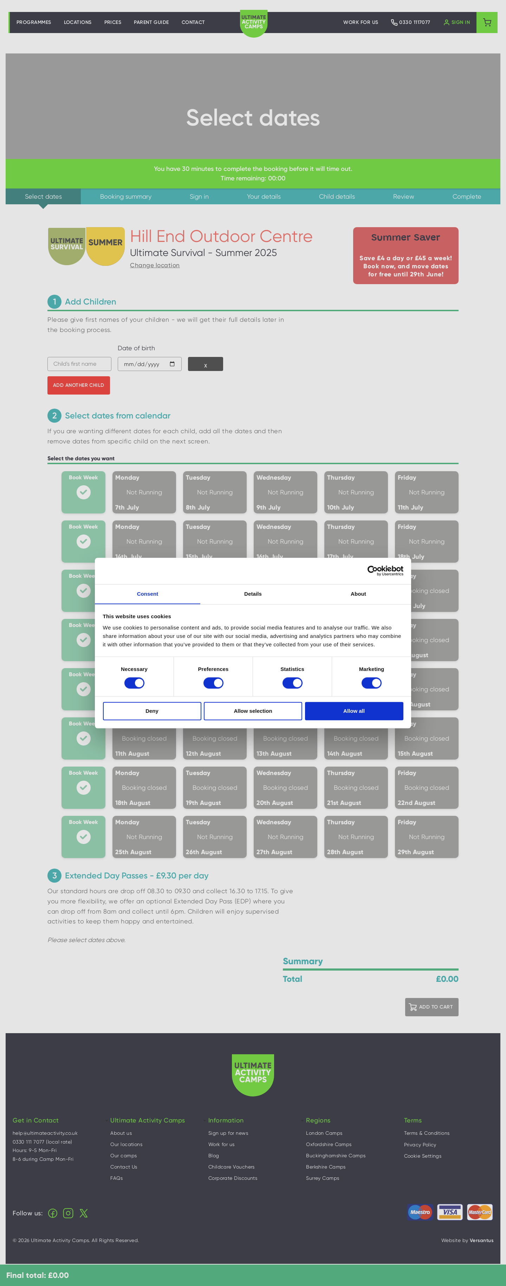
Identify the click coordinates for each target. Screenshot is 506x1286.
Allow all (354, 711)
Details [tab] (253, 593)
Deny (151, 711)
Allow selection (253, 711)
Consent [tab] (147, 593)
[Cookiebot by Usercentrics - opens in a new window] (372, 570)
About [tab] (358, 593)
